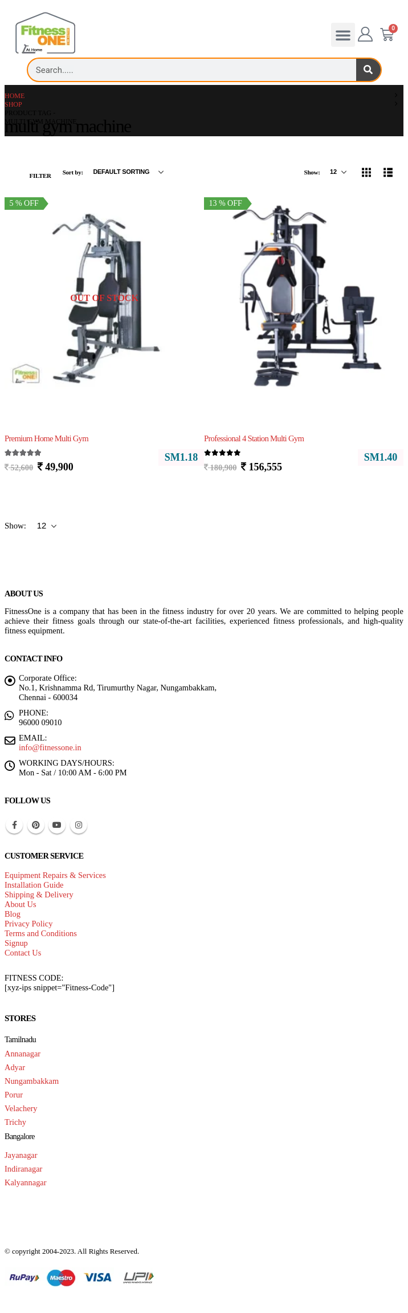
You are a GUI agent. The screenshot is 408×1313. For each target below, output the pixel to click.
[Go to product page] (104, 298)
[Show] (338, 172)
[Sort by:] (128, 172)
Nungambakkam (32, 1081)
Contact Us (23, 952)
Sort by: (73, 172)
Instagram (78, 825)
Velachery (21, 1108)
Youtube (57, 825)
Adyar (15, 1067)
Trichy (15, 1122)
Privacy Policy (28, 923)
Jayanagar (21, 1155)
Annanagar (22, 1053)
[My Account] (365, 34)
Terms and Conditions (41, 933)
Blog (13, 913)
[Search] (368, 70)
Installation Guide (34, 884)
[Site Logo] (45, 33)
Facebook (14, 825)
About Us (20, 904)
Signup (16, 943)
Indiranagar (23, 1168)
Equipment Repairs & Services (55, 875)
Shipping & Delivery (39, 894)
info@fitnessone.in (50, 747)
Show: (312, 172)
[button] (343, 35)
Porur (14, 1094)
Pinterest (35, 825)
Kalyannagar (26, 1182)
